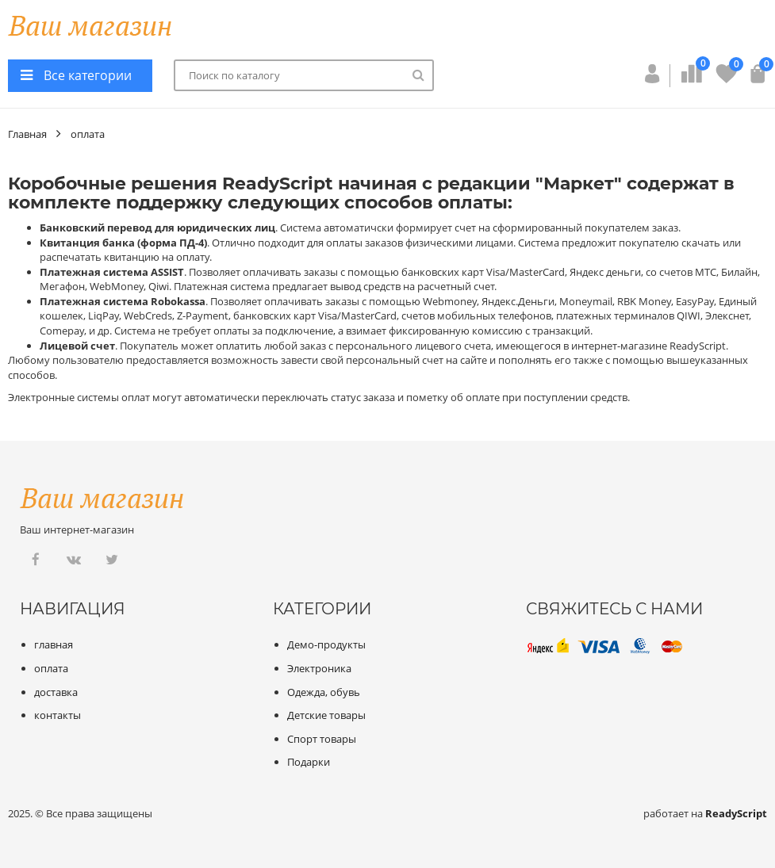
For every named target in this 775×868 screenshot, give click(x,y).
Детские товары (326, 715)
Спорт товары (321, 739)
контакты (57, 715)
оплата (88, 134)
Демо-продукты (326, 644)
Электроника (319, 668)
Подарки (308, 762)
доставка (56, 692)
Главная (27, 134)
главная (53, 644)
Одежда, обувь (323, 692)
